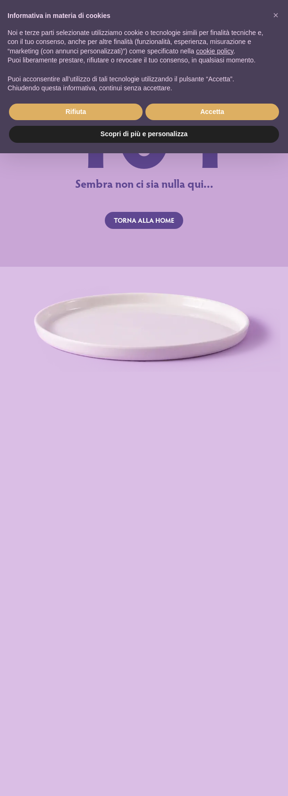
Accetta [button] (212, 111)
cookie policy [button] (214, 51)
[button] (275, 15)
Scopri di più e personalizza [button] (144, 134)
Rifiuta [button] (76, 111)
